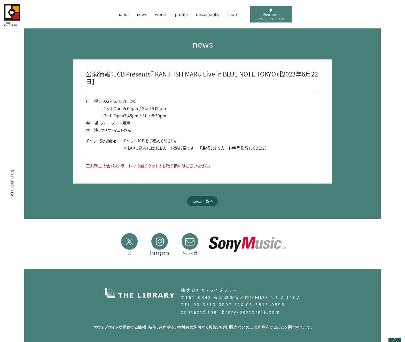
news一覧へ (202, 201)
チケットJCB (134, 141)
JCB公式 (259, 148)
